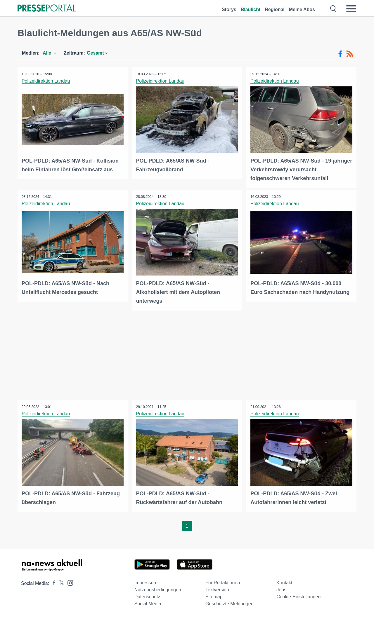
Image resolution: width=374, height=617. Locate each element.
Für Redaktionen (222, 581)
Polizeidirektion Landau (46, 81)
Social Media (147, 602)
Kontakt (284, 581)
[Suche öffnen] (333, 9)
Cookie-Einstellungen (298, 595)
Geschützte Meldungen (229, 602)
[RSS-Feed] (350, 54)
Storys (229, 9)
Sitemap (214, 595)
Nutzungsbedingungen (157, 588)
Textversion (217, 588)
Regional (275, 9)
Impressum (145, 581)
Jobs (281, 588)
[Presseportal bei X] (60, 582)
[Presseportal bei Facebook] (52, 582)
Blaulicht (251, 9)
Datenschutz (147, 595)
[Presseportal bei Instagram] (68, 581)
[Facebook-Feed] (340, 54)
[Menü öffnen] (351, 9)
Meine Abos (302, 9)
